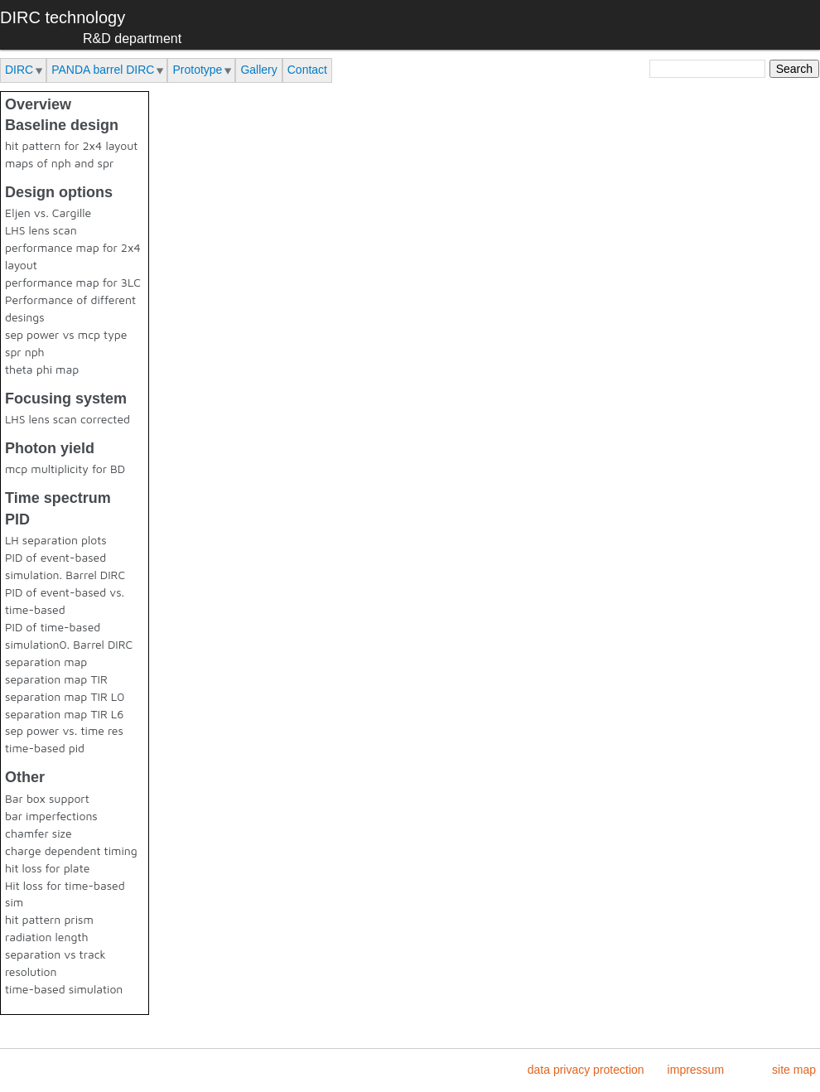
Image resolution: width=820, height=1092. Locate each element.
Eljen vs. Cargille (48, 212)
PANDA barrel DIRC (102, 69)
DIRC (19, 69)
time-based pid (44, 748)
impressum (696, 1069)
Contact (307, 69)
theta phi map (42, 369)
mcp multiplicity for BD (65, 468)
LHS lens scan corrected (67, 419)
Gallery (258, 69)
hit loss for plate (47, 868)
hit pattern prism (49, 919)
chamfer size (38, 833)
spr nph (25, 352)
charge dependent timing (71, 850)
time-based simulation (64, 989)
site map (794, 1069)
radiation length (47, 937)
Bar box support (47, 798)
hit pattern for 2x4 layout (71, 145)
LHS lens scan (41, 230)
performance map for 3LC (73, 282)
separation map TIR (56, 679)
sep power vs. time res (64, 730)
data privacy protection (586, 1069)
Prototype (197, 69)
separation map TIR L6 (64, 714)
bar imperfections (51, 816)
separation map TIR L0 (64, 696)
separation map (46, 662)
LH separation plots (56, 540)
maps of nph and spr (59, 163)
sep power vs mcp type (66, 334)
